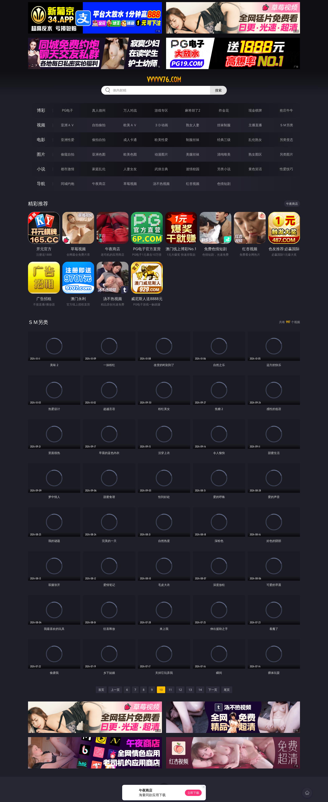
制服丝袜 (192, 139)
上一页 (115, 690)
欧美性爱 (161, 139)
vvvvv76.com (164, 79)
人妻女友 (130, 169)
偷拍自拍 (98, 139)
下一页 (212, 690)
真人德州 (98, 110)
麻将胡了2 (192, 110)
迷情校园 (192, 169)
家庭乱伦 (98, 169)
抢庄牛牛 (286, 110)
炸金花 (224, 110)
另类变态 (286, 139)
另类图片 (286, 154)
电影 (41, 139)
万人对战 (130, 110)
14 (200, 690)
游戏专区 (161, 110)
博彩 (41, 110)
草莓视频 (130, 183)
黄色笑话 (255, 169)
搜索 (218, 90)
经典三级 (224, 139)
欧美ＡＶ (130, 125)
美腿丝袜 (192, 154)
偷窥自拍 (67, 154)
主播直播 (255, 125)
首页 (101, 690)
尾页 (227, 690)
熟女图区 (255, 154)
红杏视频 (192, 183)
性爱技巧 (286, 169)
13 (190, 690)
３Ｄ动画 (161, 125)
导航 (41, 183)
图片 (41, 154)
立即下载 (193, 793)
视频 (41, 125)
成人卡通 (130, 139)
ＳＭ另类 (286, 125)
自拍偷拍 (98, 125)
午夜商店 (98, 183)
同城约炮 (67, 183)
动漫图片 (161, 154)
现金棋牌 (255, 110)
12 (180, 690)
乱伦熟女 (255, 139)
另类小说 (224, 169)
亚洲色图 (98, 154)
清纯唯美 (224, 154)
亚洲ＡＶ (67, 125)
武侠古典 (161, 169)
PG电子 (67, 110)
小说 (41, 169)
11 (170, 690)
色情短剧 (224, 183)
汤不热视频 (161, 183)
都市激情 (67, 169)
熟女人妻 (192, 125)
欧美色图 (130, 154)
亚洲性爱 (67, 139)
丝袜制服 (224, 125)
